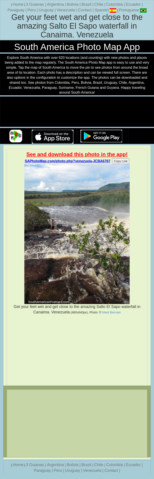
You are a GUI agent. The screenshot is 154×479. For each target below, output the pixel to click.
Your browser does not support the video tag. (77, 112)
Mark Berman (111, 312)
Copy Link (120, 161)
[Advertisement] (77, 350)
